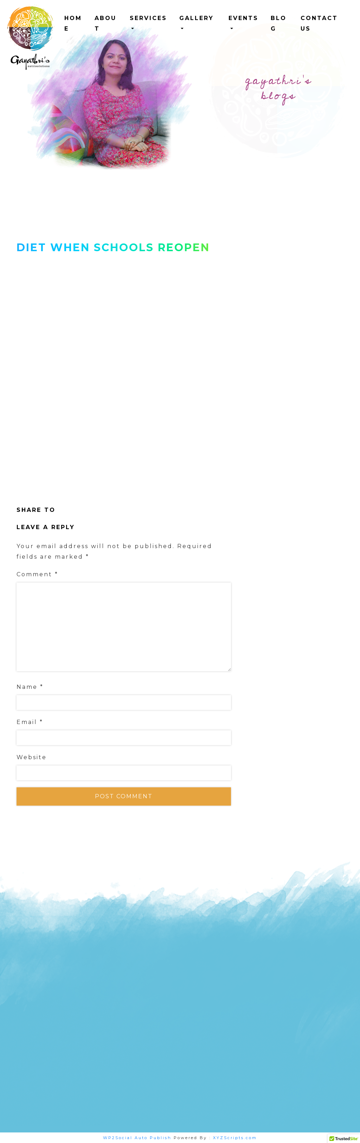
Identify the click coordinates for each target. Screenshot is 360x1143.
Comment (37, 574)
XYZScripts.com (235, 1137)
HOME (73, 23)
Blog (279, 23)
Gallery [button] (196, 18)
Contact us (319, 23)
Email (30, 722)
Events (243, 18)
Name (30, 687)
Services (148, 18)
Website (32, 757)
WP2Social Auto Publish (137, 1137)
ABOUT (105, 23)
